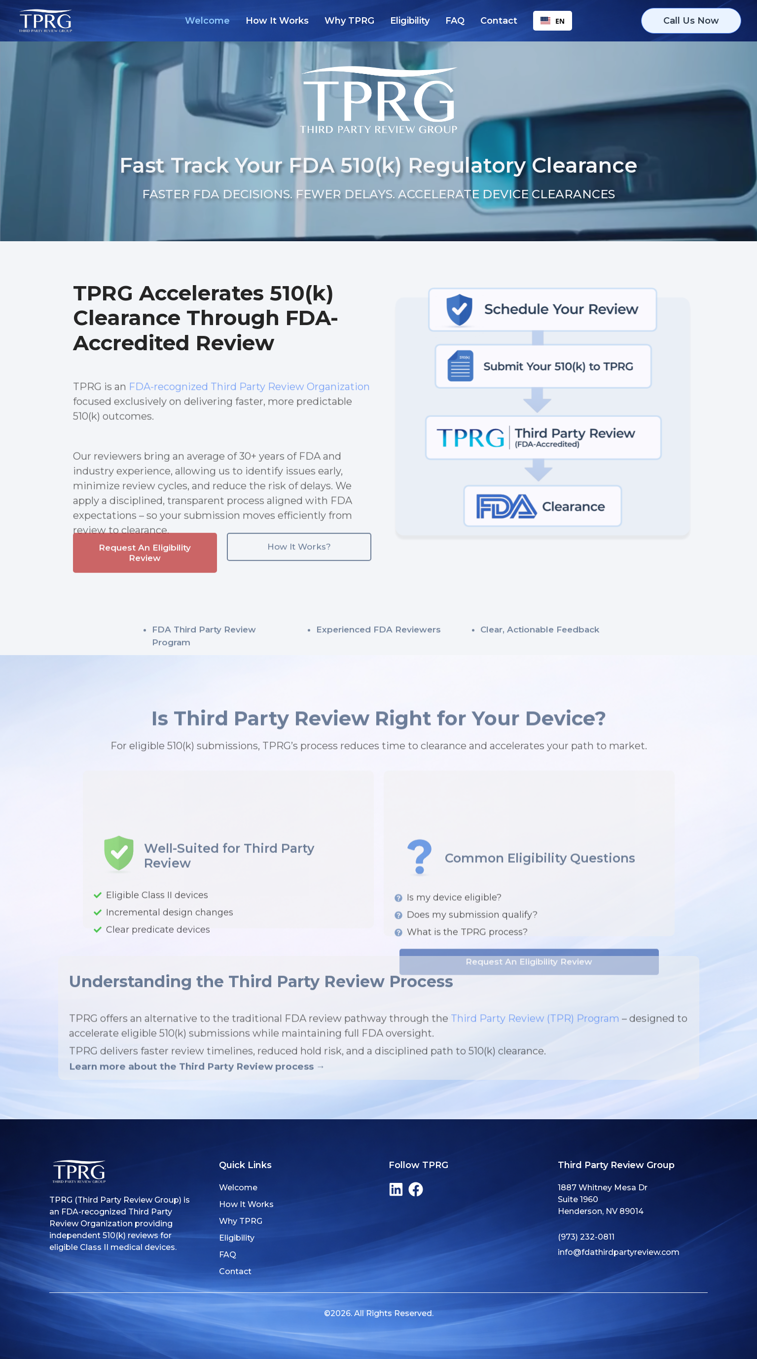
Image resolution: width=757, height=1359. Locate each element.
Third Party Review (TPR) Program (535, 1049)
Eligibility (410, 20)
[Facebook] (415, 1189)
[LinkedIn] (396, 1189)
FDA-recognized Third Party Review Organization (249, 416)
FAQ (455, 20)
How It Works (277, 20)
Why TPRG (349, 20)
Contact (498, 20)
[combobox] (552, 21)
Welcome (207, 20)
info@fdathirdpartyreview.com (619, 1252)
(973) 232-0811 (586, 1237)
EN (553, 21)
